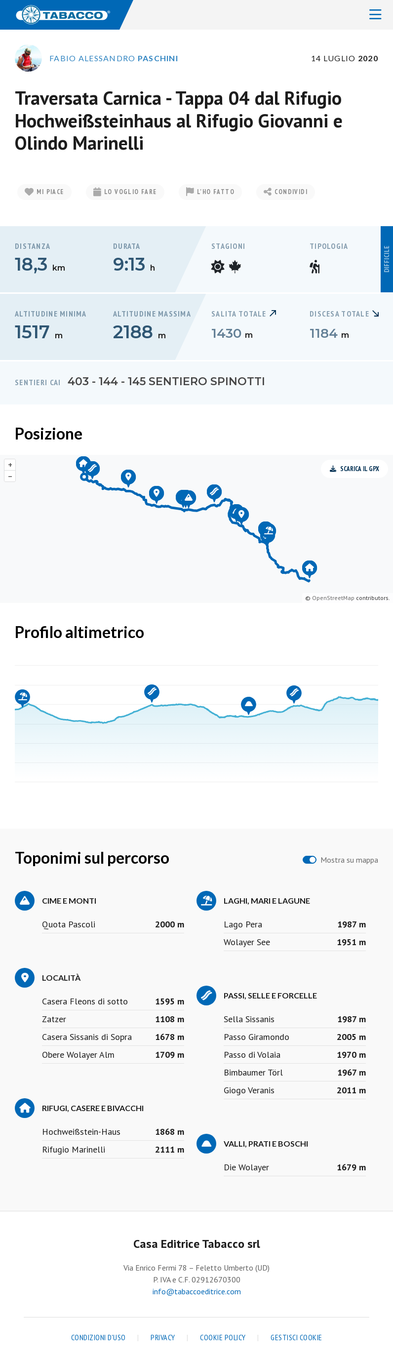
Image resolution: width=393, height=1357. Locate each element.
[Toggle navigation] (375, 14)
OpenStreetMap (333, 597)
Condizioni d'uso (98, 1337)
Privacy (163, 1337)
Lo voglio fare (125, 192)
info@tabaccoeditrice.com (197, 1291)
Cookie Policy (223, 1337)
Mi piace (44, 192)
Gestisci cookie (296, 1337)
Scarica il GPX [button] (354, 469)
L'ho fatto (210, 192)
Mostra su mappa (349, 860)
